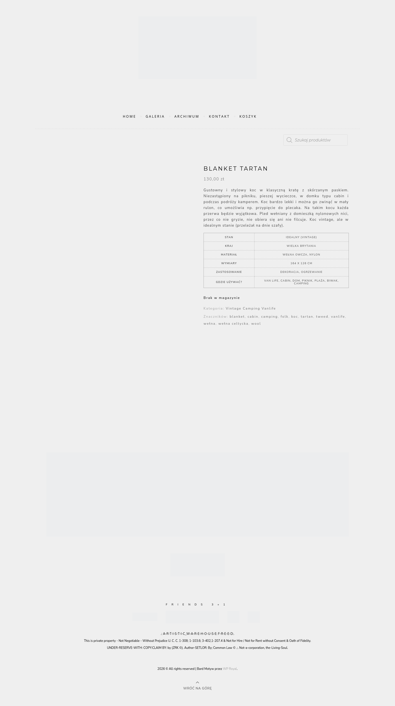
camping (269, 316)
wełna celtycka (233, 323)
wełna (210, 323)
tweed (322, 316)
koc (294, 316)
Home (129, 116)
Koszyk (248, 116)
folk (284, 316)
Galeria (155, 116)
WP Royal (230, 669)
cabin (253, 316)
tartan (307, 316)
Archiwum (186, 116)
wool (256, 323)
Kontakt (219, 116)
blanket (237, 316)
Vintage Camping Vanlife (251, 308)
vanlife (338, 316)
